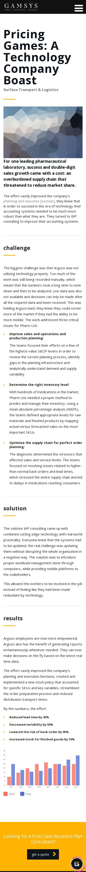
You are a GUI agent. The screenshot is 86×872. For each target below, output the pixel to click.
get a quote (44, 854)
